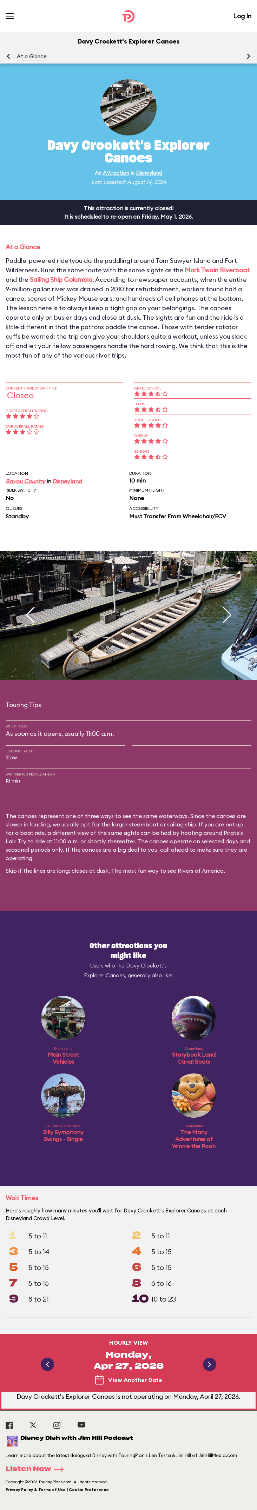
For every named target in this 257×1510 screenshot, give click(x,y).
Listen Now (37, 1469)
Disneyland (149, 172)
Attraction (116, 172)
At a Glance (32, 56)
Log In (242, 16)
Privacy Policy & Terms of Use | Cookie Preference (57, 1489)
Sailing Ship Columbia (61, 279)
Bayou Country (25, 481)
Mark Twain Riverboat (217, 270)
